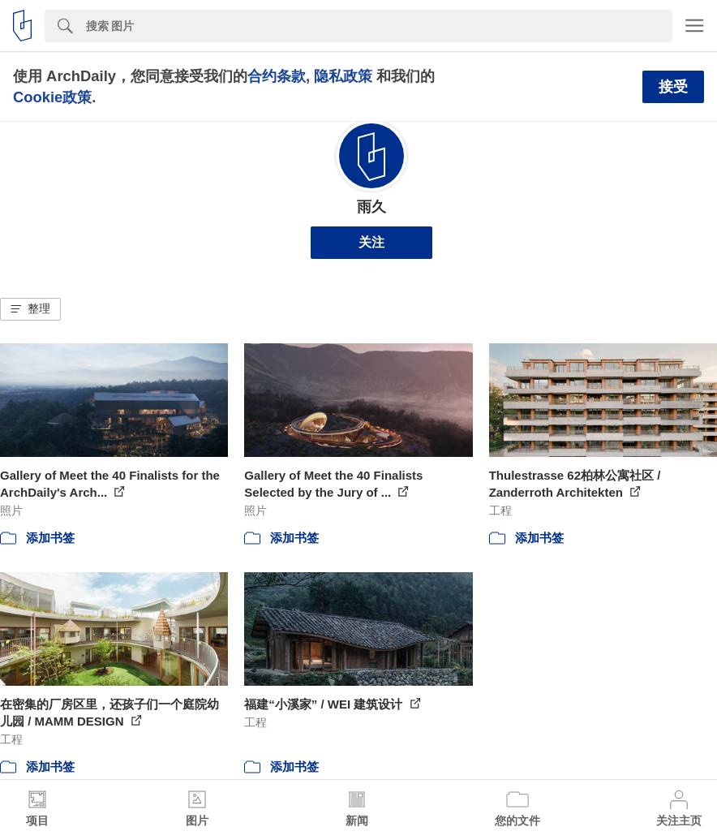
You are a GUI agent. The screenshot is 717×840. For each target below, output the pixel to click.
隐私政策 (343, 75)
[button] (30, 309)
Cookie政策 (52, 97)
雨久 (371, 207)
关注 (371, 242)
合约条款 (276, 75)
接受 (673, 87)
